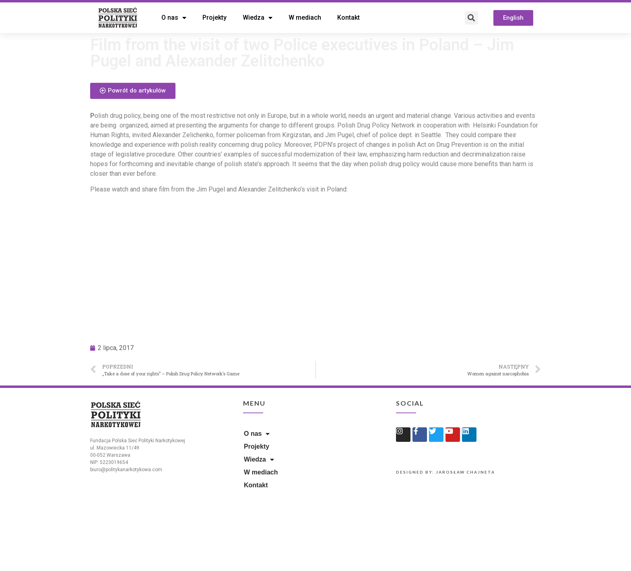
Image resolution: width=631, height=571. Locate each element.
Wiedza (257, 17)
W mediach (305, 17)
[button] (513, 18)
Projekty (214, 17)
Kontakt (348, 17)
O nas (173, 17)
